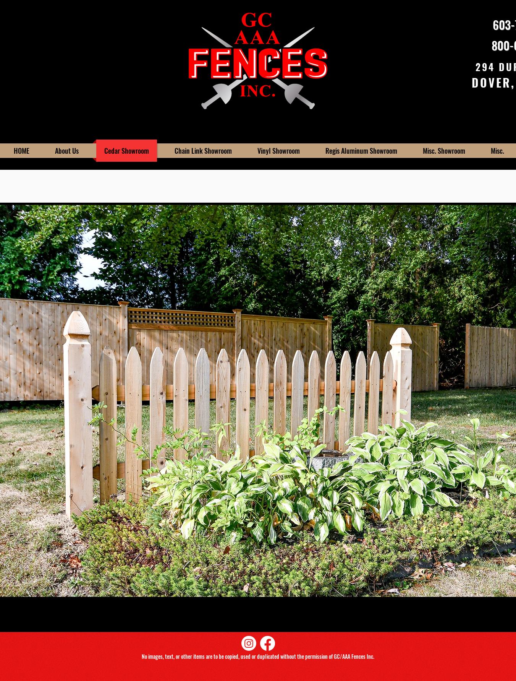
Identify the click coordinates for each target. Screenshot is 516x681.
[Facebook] (267, 643)
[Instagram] (248, 643)
